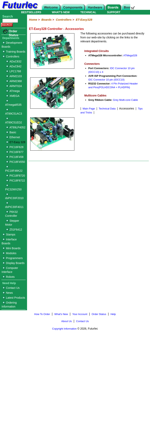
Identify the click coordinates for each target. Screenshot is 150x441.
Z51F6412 (14, 229)
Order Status (13, 33)
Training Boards (14, 51)
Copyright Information (64, 328)
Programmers (13, 258)
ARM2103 (14, 76)
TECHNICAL (88, 12)
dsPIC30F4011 (14, 205)
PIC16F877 (14, 152)
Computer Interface (10, 269)
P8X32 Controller (11, 213)
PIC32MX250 (13, 187)
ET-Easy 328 (15, 142)
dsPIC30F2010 (14, 196)
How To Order (42, 314)
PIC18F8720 (15, 175)
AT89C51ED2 (13, 121)
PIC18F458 (14, 156)
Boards (46, 19)
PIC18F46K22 (13, 169)
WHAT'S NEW (61, 12)
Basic (11, 132)
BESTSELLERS (31, 12)
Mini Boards (12, 248)
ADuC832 (14, 61)
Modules (9, 253)
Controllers (11, 56)
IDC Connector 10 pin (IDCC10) (106, 79)
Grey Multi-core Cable (125, 99)
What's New (61, 314)
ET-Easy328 (84, 19)
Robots (9, 276)
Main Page (89, 108)
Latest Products (14, 297)
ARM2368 (14, 81)
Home (33, 19)
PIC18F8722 (15, 180)
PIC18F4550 (15, 161)
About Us (66, 321)
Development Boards (12, 44)
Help (113, 314)
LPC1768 (13, 71)
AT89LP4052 (15, 127)
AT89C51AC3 (13, 112)
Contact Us (11, 287)
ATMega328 (130, 55)
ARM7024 (14, 86)
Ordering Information (9, 304)
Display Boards (13, 263)
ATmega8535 (13, 103)
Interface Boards (9, 241)
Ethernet (13, 137)
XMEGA (13, 95)
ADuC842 (14, 66)
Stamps (9, 234)
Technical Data (107, 108)
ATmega (13, 91)
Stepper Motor (12, 222)
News (8, 292)
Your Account (79, 314)
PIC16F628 (14, 147)
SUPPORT (113, 12)
